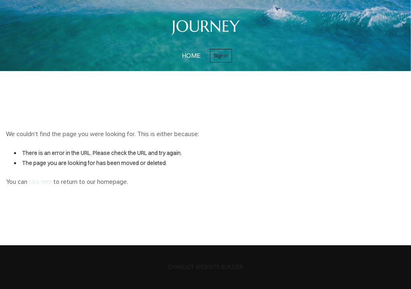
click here (40, 181)
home (191, 55)
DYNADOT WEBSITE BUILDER (205, 267)
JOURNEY (206, 26)
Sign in (221, 56)
